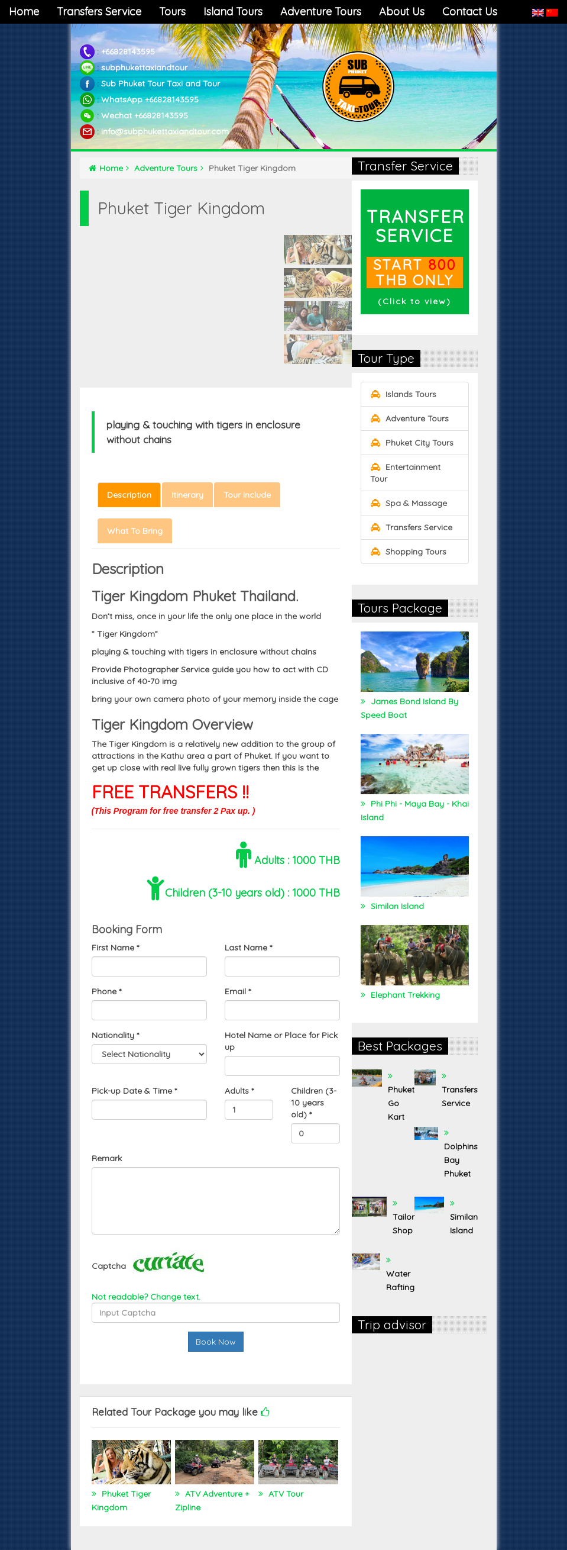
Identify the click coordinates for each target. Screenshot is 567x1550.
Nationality (115, 1035)
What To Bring (135, 531)
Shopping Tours (408, 551)
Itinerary (187, 494)
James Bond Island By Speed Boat (409, 708)
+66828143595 (128, 51)
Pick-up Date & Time (134, 1090)
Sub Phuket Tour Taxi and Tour (160, 83)
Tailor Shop (403, 1223)
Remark (107, 1158)
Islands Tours (403, 394)
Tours (172, 11)
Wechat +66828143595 (144, 115)
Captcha (109, 1266)
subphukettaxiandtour (144, 67)
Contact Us (469, 11)
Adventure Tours (320, 11)
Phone (106, 991)
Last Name (248, 947)
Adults (239, 1090)
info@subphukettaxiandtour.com (165, 131)
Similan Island (396, 906)
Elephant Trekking (404, 995)
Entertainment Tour (405, 473)
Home (24, 11)
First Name (115, 947)
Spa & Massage (408, 503)
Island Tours (233, 11)
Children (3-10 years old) (313, 1102)
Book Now (216, 1341)
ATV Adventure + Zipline (212, 1500)
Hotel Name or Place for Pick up (281, 1041)
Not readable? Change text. (146, 1296)
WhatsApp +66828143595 (150, 99)
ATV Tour (284, 1493)
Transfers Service (99, 11)
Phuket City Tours (411, 442)
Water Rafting (400, 1280)
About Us (402, 11)
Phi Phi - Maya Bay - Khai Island (415, 810)
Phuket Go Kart (401, 1103)
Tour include (247, 494)
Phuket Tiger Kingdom (121, 1500)
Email (238, 991)
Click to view (414, 301)
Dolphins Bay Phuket (461, 1160)
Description (129, 494)
